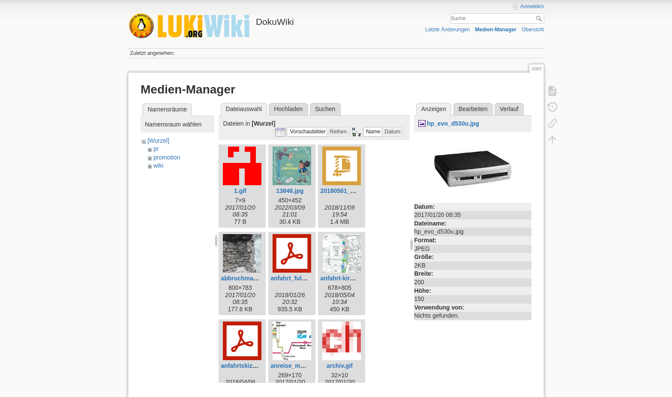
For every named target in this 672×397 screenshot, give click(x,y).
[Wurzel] (158, 140)
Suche (540, 18)
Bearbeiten (473, 108)
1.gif (240, 190)
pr (156, 148)
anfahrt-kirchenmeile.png (356, 278)
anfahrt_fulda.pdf (294, 278)
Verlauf (509, 108)
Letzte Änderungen (448, 30)
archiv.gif (340, 365)
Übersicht (533, 30)
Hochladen (288, 108)
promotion (166, 157)
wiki (158, 165)
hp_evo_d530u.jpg (453, 123)
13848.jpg (289, 190)
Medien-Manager (495, 30)
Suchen (325, 108)
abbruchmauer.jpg (247, 278)
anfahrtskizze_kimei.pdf (254, 365)
